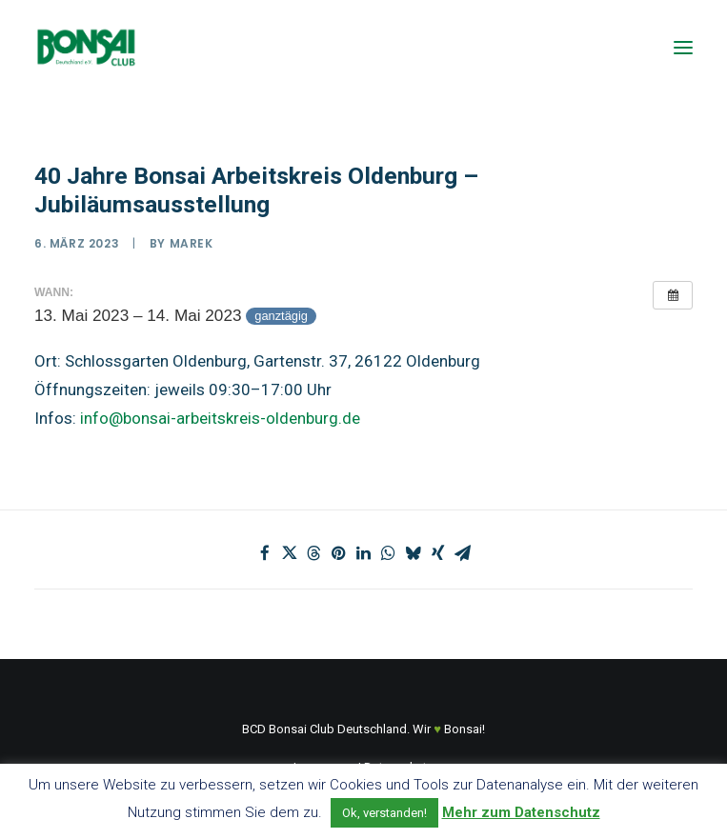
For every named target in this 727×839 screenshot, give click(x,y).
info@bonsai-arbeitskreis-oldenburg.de (220, 418)
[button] (683, 47)
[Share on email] (463, 553)
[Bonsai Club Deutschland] (85, 47)
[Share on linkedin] (364, 553)
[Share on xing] (438, 553)
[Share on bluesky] (413, 553)
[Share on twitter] (289, 553)
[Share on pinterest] (339, 553)
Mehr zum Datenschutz (521, 812)
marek (191, 243)
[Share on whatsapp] (388, 553)
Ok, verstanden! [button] (384, 813)
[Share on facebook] (264, 553)
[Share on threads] (314, 553)
